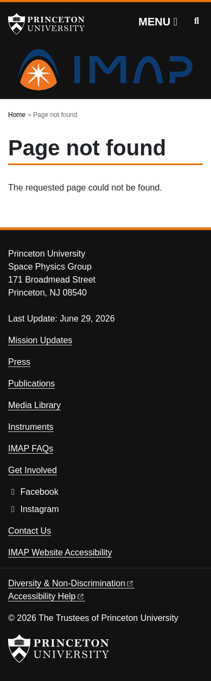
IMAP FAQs (30, 448)
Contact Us (29, 530)
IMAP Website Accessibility (60, 552)
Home (16, 115)
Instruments (31, 426)
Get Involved (32, 470)
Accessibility (46, 596)
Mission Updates (40, 340)
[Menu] (158, 21)
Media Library (34, 405)
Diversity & (71, 583)
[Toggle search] (196, 21)
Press (19, 361)
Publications (31, 383)
